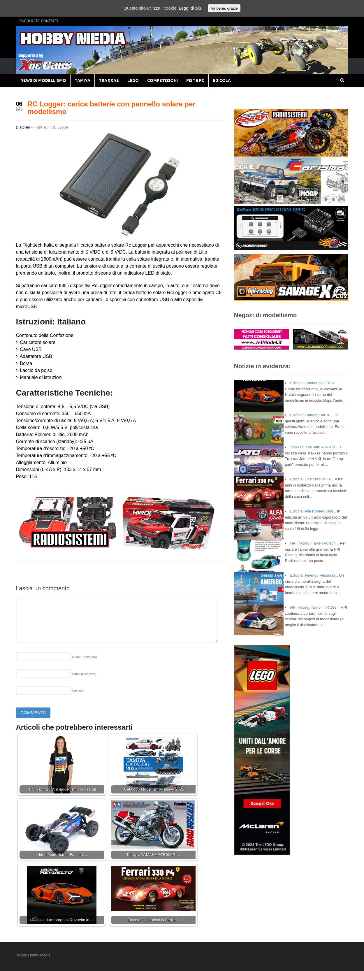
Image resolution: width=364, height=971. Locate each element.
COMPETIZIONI (162, 80)
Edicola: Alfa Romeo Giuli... (313, 511)
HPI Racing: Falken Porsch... (314, 543)
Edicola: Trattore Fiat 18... (312, 415)
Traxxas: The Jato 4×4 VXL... (314, 447)
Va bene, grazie (224, 8)
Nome (84, 657)
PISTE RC (195, 80)
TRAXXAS (109, 80)
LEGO (133, 80)
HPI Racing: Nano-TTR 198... (315, 607)
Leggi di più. (190, 8)
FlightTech (42, 127)
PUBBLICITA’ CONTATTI (39, 21)
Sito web (78, 691)
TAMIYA (82, 80)
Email (84, 674)
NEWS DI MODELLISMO (43, 80)
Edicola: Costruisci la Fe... (312, 479)
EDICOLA (222, 80)
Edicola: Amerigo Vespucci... (314, 575)
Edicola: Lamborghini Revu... (314, 383)
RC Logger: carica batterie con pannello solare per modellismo (112, 107)
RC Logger (60, 127)
